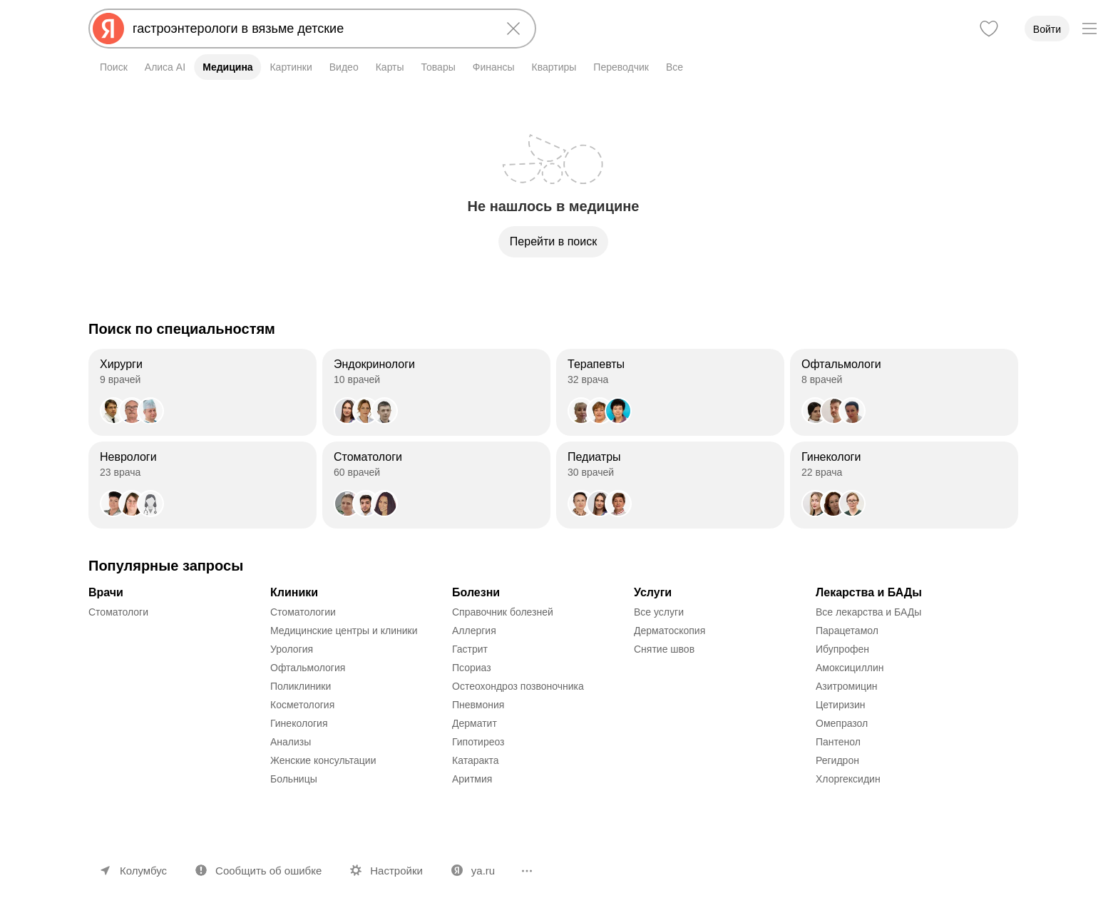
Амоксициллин (850, 667)
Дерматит (474, 723)
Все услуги (659, 612)
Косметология (302, 704)
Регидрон (837, 760)
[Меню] (1089, 28)
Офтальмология (307, 667)
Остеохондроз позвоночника (518, 686)
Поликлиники (300, 686)
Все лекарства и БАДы (868, 612)
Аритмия (472, 779)
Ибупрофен (842, 649)
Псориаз (471, 667)
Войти (1047, 29)
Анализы (290, 742)
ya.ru (483, 870)
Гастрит (470, 649)
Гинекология (299, 723)
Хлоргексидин (848, 779)
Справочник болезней (502, 612)
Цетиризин (841, 704)
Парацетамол (847, 630)
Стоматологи (118, 612)
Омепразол (842, 723)
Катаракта (475, 760)
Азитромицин (847, 686)
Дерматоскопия (669, 630)
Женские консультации (323, 760)
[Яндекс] (108, 28)
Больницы (293, 779)
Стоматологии (303, 612)
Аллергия (474, 630)
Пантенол (838, 742)
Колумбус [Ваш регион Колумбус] (143, 870)
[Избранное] (989, 28)
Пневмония (478, 704)
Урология (291, 649)
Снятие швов (664, 649)
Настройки (396, 870)
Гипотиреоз (478, 742)
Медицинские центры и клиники (344, 630)
